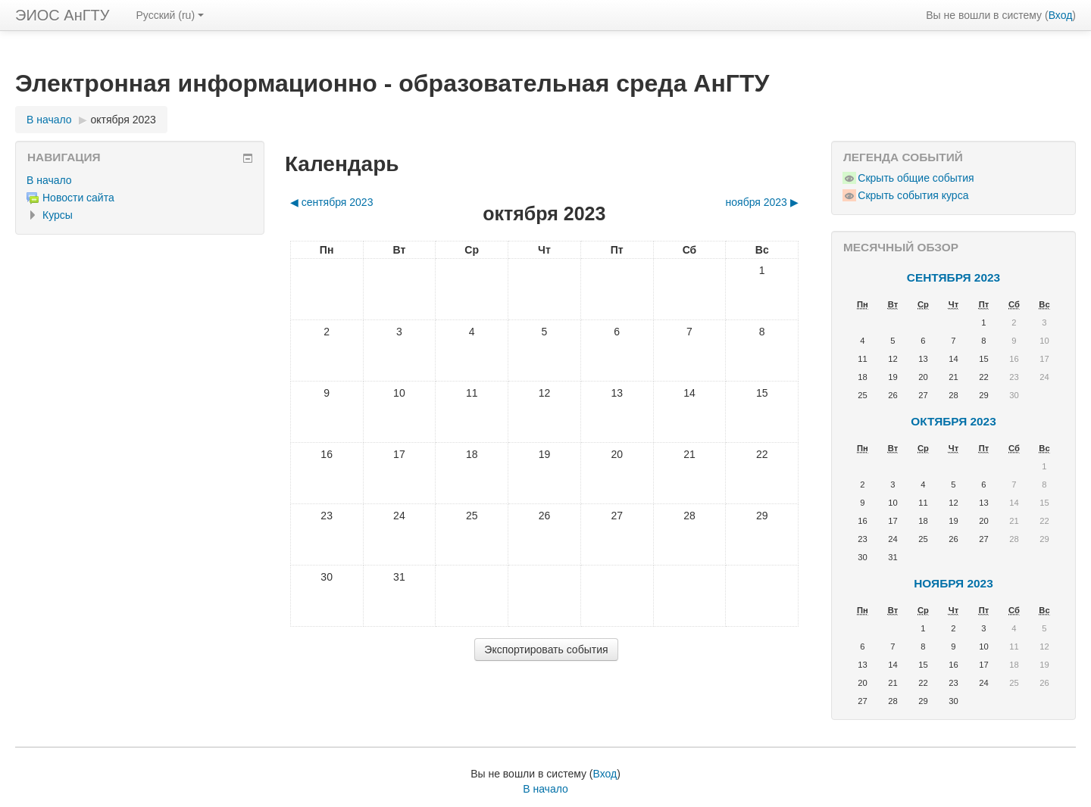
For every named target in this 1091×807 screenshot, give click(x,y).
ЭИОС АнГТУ (62, 15)
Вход (1061, 15)
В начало (49, 120)
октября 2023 (123, 120)
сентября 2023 (953, 277)
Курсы (57, 215)
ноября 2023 (953, 583)
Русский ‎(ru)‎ (170, 15)
